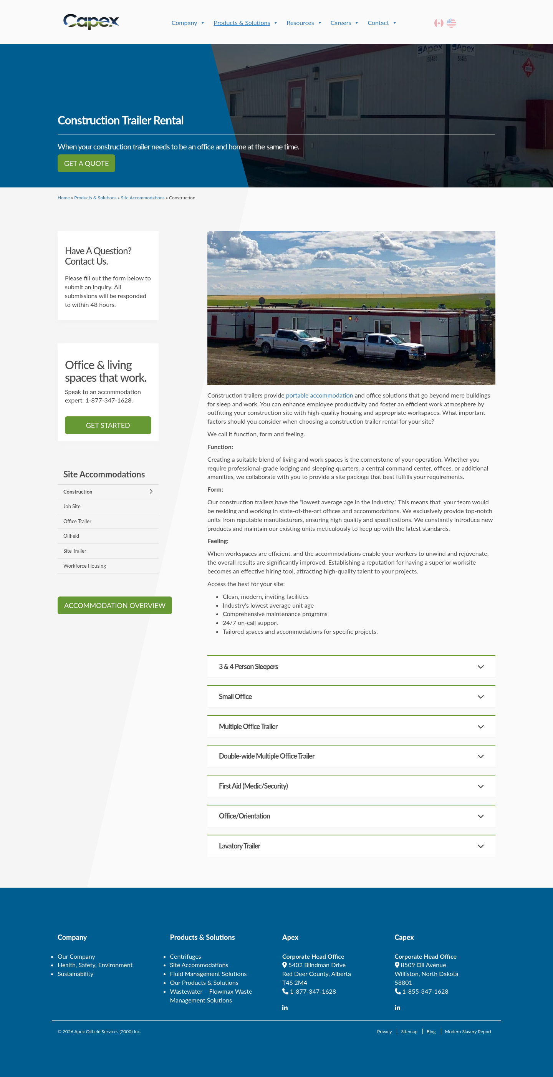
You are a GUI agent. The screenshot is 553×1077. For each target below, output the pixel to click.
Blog (431, 1031)
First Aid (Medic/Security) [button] (253, 786)
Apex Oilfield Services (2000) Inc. (108, 1031)
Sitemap (409, 1031)
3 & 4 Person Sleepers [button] (248, 666)
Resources (304, 22)
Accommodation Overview (115, 605)
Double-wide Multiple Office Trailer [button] (267, 756)
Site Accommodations (143, 197)
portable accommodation (319, 395)
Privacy (384, 1031)
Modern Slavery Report (468, 1031)
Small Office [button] (235, 696)
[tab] (351, 667)
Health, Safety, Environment (95, 964)
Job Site (72, 506)
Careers (345, 22)
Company (189, 22)
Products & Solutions (246, 22)
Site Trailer (74, 551)
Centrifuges (185, 956)
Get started (108, 425)
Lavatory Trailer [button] (239, 846)
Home (64, 197)
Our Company (76, 956)
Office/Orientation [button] (244, 816)
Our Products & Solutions (204, 982)
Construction (77, 492)
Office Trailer (77, 521)
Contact (382, 22)
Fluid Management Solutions (208, 973)
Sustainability (75, 973)
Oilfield (71, 536)
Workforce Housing (84, 566)
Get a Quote (86, 163)
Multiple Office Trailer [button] (248, 726)
